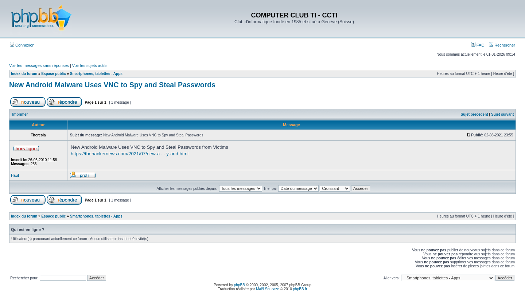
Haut (15, 176)
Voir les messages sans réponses (39, 65)
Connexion (22, 45)
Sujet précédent (474, 114)
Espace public (53, 74)
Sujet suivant (502, 114)
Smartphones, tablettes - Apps (96, 74)
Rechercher (502, 45)
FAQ (478, 45)
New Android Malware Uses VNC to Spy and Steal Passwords (112, 85)
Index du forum (24, 74)
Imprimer (20, 114)
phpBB (239, 285)
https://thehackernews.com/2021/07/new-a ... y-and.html (129, 153)
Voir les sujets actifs (90, 65)
